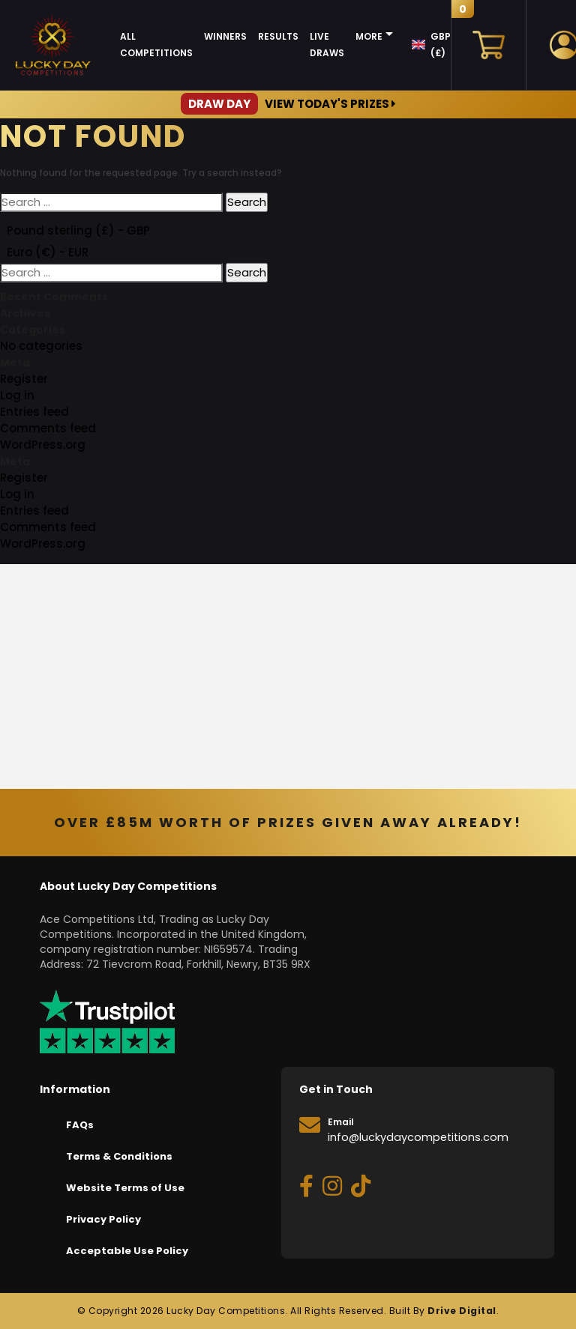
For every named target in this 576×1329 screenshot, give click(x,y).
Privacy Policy (103, 1219)
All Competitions (156, 44)
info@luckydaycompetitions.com (418, 1137)
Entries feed (34, 412)
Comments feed (48, 428)
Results (278, 36)
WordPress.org (43, 444)
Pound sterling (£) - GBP (78, 230)
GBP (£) (440, 44)
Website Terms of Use (125, 1188)
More (369, 36)
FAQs (80, 1125)
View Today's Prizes (288, 104)
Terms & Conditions (119, 1156)
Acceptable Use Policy (127, 1251)
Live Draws (327, 44)
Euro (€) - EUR (47, 252)
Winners (225, 36)
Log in (17, 395)
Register (24, 379)
